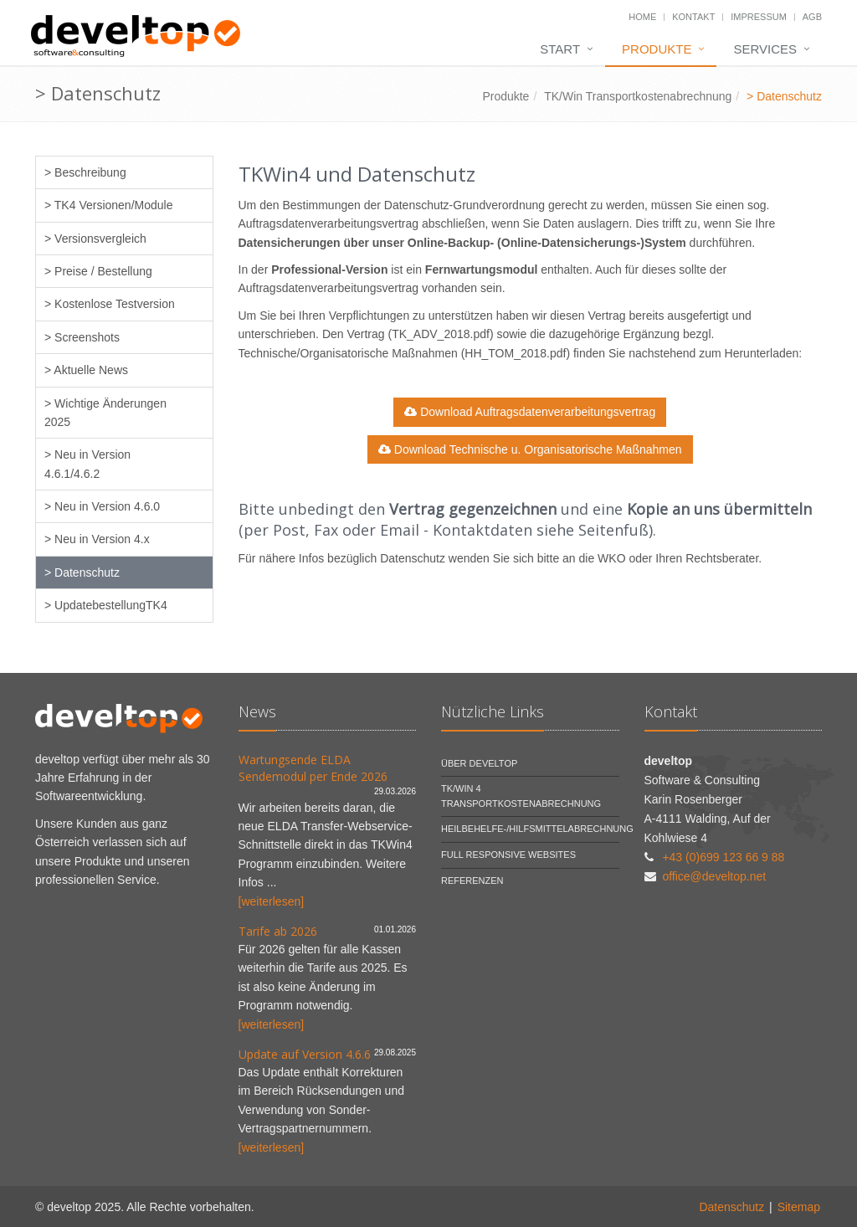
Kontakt (693, 17)
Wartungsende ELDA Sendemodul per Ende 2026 (313, 768)
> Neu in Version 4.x (97, 539)
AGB (812, 17)
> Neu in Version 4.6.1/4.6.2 (87, 464)
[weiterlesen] (272, 901)
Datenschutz (731, 1207)
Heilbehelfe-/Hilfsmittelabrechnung (537, 829)
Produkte (656, 49)
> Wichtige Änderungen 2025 (105, 413)
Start (560, 49)
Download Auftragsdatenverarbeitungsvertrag (529, 411)
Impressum (759, 17)
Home (642, 17)
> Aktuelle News (86, 370)
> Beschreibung (85, 172)
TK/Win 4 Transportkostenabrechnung (521, 796)
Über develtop (479, 763)
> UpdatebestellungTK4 (105, 605)
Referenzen (472, 880)
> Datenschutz (82, 572)
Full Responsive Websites (508, 855)
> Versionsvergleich (95, 238)
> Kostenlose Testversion (109, 304)
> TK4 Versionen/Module (108, 205)
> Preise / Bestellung (98, 271)
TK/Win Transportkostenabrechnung (637, 96)
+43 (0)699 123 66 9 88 (723, 857)
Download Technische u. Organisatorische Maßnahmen (530, 449)
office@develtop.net (714, 876)
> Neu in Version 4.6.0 (102, 506)
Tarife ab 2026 (278, 931)
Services (765, 49)
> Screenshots (82, 337)
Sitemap (798, 1207)
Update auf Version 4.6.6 (305, 1054)
